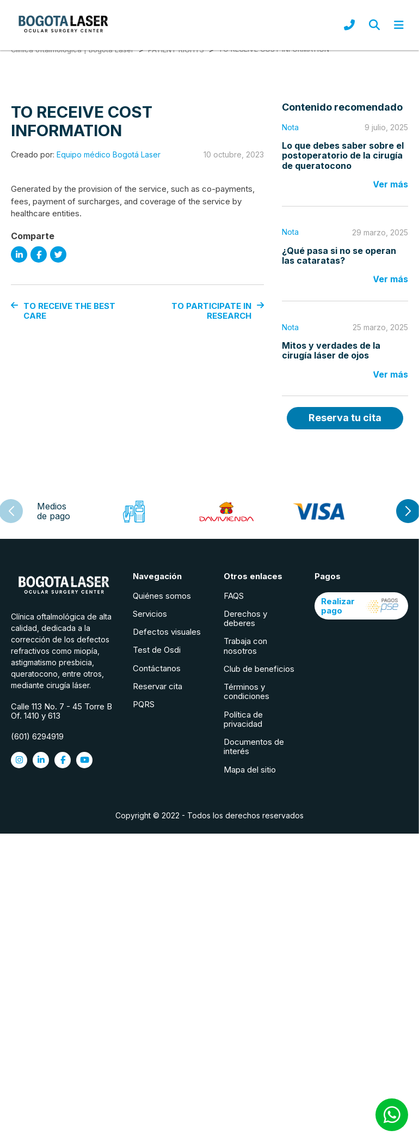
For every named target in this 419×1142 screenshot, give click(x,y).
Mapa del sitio (250, 769)
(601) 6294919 (37, 737)
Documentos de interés (254, 747)
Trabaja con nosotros (246, 646)
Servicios (150, 614)
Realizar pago (361, 606)
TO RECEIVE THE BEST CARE (63, 313)
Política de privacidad (243, 719)
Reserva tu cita (344, 418)
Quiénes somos (162, 596)
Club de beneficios (259, 669)
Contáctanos (157, 668)
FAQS (234, 596)
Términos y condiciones (247, 692)
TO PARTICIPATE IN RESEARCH (218, 313)
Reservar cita (158, 686)
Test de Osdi (157, 650)
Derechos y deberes (246, 618)
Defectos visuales (167, 632)
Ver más (390, 185)
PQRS (144, 705)
